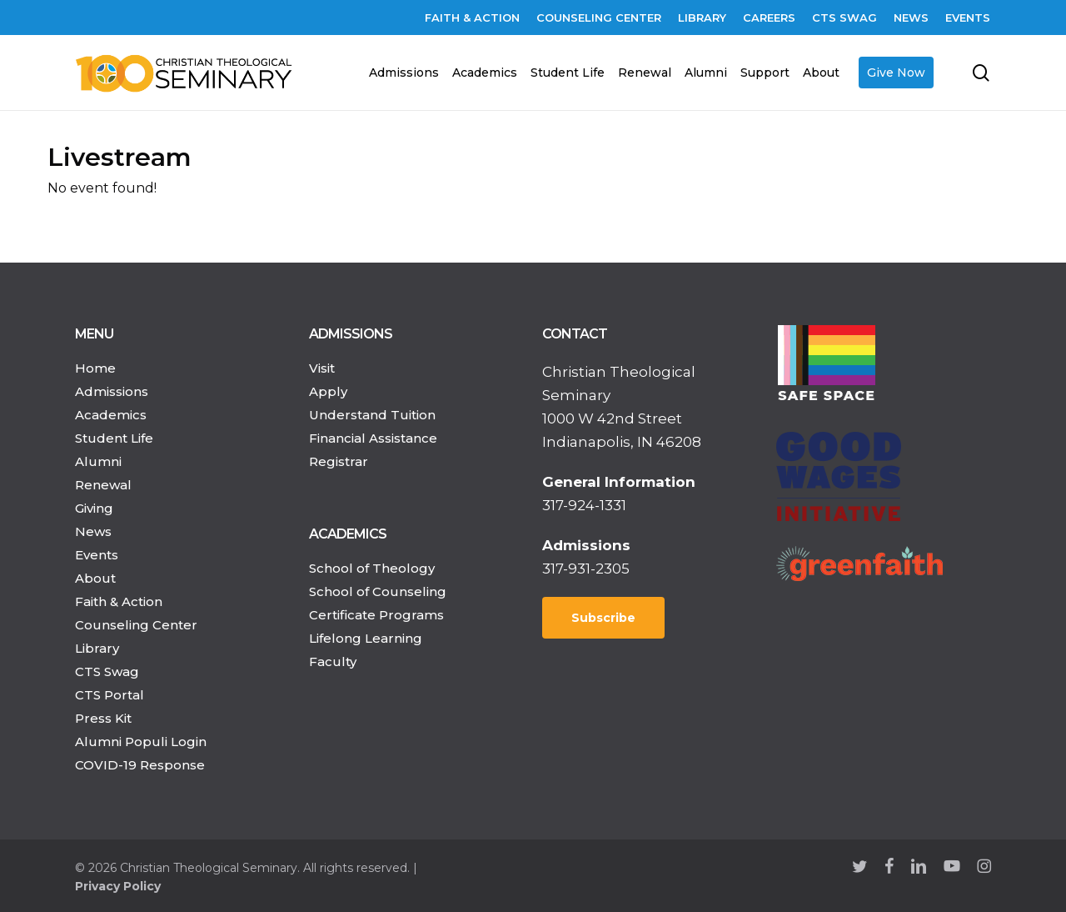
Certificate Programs (376, 615)
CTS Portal (109, 695)
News (93, 531)
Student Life (114, 438)
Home (95, 368)
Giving (94, 508)
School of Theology (372, 568)
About (95, 578)
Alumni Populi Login (141, 741)
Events (96, 555)
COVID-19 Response (140, 765)
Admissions (111, 391)
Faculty (332, 661)
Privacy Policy (118, 886)
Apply (328, 391)
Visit (322, 368)
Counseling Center (136, 625)
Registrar (338, 461)
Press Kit (103, 718)
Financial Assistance (373, 438)
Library (97, 648)
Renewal (103, 485)
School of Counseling (377, 591)
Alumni (98, 461)
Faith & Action (118, 601)
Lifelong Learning (365, 638)
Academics (111, 415)
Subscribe (603, 617)
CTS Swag (107, 671)
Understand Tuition (372, 415)
